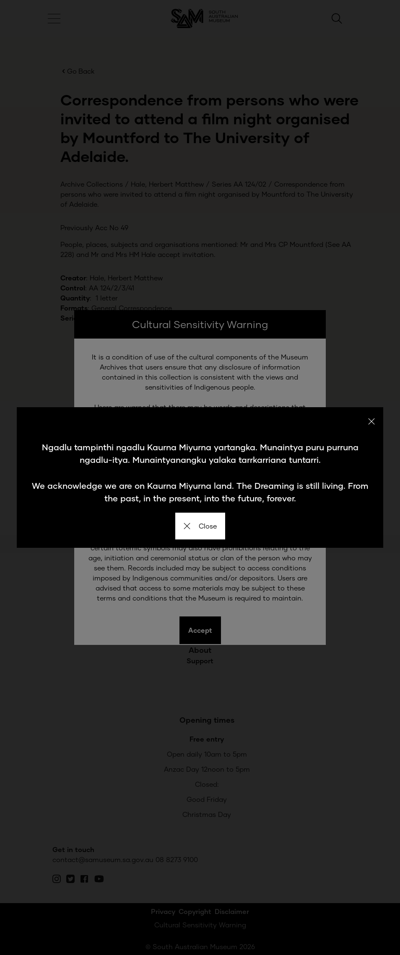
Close (200, 526)
